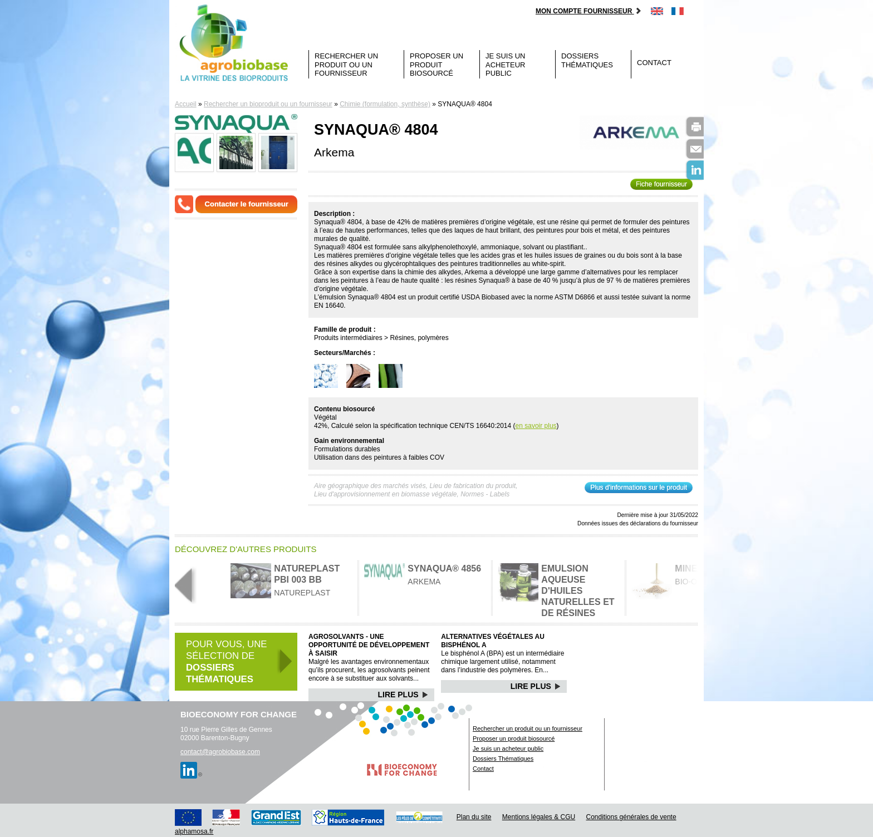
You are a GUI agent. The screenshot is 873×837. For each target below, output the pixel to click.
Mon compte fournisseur (589, 11)
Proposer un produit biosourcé (436, 64)
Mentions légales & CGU (538, 817)
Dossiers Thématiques (587, 60)
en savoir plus (536, 426)
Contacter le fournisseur (246, 204)
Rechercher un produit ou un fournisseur (346, 64)
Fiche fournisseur (661, 184)
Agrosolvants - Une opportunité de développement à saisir (368, 645)
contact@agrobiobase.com (220, 752)
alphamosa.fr (194, 831)
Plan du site (474, 817)
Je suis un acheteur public (505, 64)
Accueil (186, 104)
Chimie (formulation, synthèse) (385, 104)
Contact (654, 62)
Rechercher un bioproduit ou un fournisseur (268, 104)
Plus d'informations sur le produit (638, 487)
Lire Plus (403, 694)
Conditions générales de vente (631, 817)
